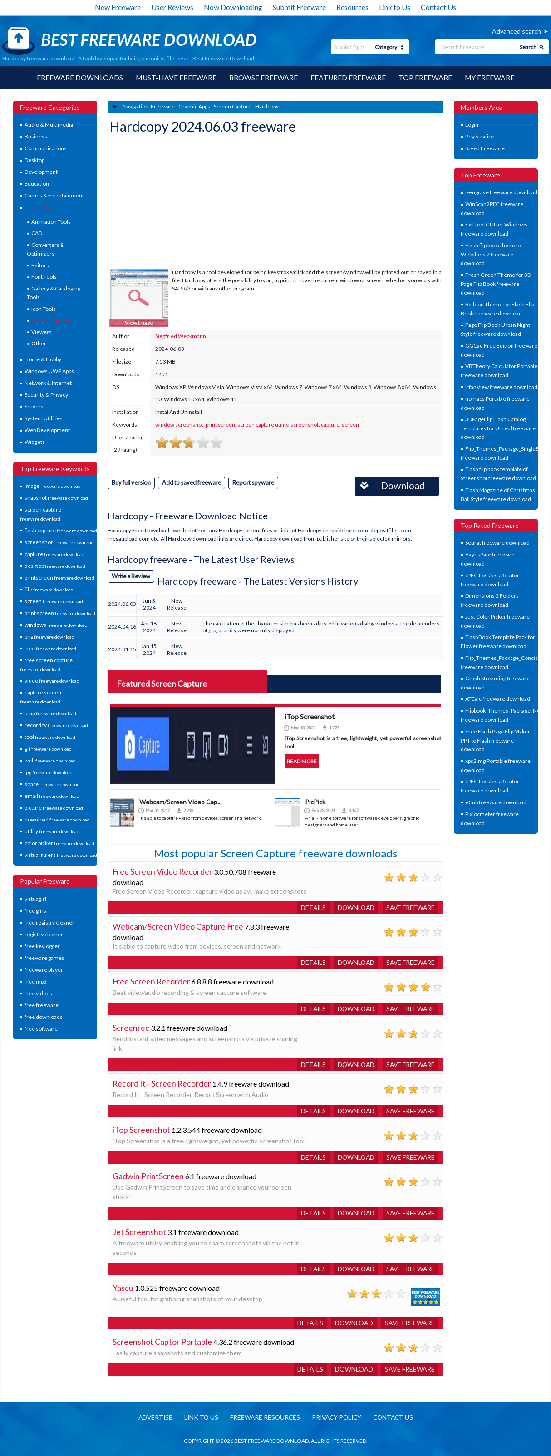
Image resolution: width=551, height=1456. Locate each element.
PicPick (315, 801)
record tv (56, 725)
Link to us (198, 1417)
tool (50, 736)
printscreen (59, 577)
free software (41, 1028)
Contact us (396, 1417)
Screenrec (131, 1027)
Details (310, 907)
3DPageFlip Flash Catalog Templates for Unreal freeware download (498, 428)
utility (52, 831)
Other (38, 343)
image (53, 486)
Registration (480, 136)
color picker (59, 843)
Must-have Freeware (175, 78)
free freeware (42, 1005)
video (52, 681)
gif (48, 748)
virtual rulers (61, 854)
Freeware (163, 106)
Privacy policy (337, 1417)
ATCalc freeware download (497, 699)
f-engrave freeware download (501, 192)
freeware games (44, 957)
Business (36, 136)
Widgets (35, 442)
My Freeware (490, 78)
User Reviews (172, 7)
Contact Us (438, 7)
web (50, 760)
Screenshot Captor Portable (162, 1341)
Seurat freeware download (497, 543)
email (52, 795)
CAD (36, 233)
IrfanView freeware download (501, 387)
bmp (50, 713)
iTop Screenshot (141, 1129)
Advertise (151, 1417)
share (52, 784)
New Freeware (118, 7)
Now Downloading (233, 7)
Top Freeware (426, 78)
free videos (38, 993)
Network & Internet (48, 383)
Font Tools (44, 277)
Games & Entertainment (54, 195)
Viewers (41, 332)
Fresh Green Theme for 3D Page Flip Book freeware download (496, 283)
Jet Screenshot (139, 1231)
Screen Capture (50, 320)
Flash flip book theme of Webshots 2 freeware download (491, 254)
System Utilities (44, 418)
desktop (55, 565)
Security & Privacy (46, 395)
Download (389, 485)
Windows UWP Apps (49, 371)
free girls (35, 910)
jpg (49, 772)
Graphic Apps (40, 207)
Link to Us (394, 7)
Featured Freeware (348, 78)
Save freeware (410, 907)
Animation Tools (51, 222)
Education (37, 184)
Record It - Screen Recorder (162, 1083)
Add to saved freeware (193, 482)
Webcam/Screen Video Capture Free (178, 926)
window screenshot (179, 424)
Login (471, 125)
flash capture (61, 530)
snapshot (56, 498)
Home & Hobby (43, 359)
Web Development (47, 430)
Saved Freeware (485, 148)
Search (528, 47)
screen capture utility (262, 424)
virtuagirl (35, 898)
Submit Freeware (299, 7)
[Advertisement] (177, 202)
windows (56, 624)
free (50, 648)
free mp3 (36, 981)
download (57, 819)
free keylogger (42, 946)
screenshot (59, 542)
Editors (40, 265)
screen (54, 601)
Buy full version (132, 482)
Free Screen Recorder (152, 981)
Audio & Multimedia (49, 125)
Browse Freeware (263, 78)
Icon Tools (43, 308)
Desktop (34, 160)
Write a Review (132, 575)
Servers (34, 406)
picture (54, 807)
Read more (302, 761)
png (49, 636)
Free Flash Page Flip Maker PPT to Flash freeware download (495, 740)
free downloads (44, 1016)
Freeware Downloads (78, 78)
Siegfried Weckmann (180, 336)
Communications (46, 148)
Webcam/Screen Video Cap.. (179, 801)
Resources (352, 7)
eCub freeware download (495, 802)
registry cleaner (44, 934)
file (49, 589)
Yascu (123, 1287)
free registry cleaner (49, 922)
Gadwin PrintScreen (148, 1176)
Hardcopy (267, 106)
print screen (60, 613)
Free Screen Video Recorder (163, 871)
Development (41, 172)
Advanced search (516, 31)
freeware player (44, 969)
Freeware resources (263, 1417)
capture (54, 554)
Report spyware (256, 482)
